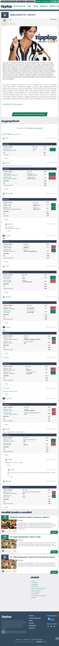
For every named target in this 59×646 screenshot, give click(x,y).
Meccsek (31, 623)
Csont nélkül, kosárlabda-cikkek (39, 595)
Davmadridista (9, 193)
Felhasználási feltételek (37, 639)
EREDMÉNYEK (43, 6)
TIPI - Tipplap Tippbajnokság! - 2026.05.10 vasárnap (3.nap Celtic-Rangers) (32, 557)
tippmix (33, 580)
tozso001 (10, 224)
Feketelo (8, 429)
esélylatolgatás (35, 584)
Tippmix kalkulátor (35, 618)
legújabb (9, 134)
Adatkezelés (26, 639)
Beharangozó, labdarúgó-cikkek (39, 588)
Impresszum (19, 639)
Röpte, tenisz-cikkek (36, 590)
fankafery (8, 327)
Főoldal (31, 615)
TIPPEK (29, 6)
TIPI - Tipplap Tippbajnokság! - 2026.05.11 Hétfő (25, 537)
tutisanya (8, 235)
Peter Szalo (8, 398)
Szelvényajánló (35, 593)
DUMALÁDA (52, 6)
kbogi (7, 138)
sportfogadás (35, 582)
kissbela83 (8, 481)
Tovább (54, 532)
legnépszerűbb (17, 134)
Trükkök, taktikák (36, 592)
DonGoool (8, 296)
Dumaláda (32, 628)
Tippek (31, 620)
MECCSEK (35, 6)
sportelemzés (35, 586)
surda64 (10, 459)
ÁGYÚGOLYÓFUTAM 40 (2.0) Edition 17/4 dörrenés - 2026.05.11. (30, 517)
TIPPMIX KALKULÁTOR (19, 6)
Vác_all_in (8, 163)
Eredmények (32, 625)
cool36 (7, 266)
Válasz (6, 158)
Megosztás (12, 24)
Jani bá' (7, 358)
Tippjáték (54, 19)
